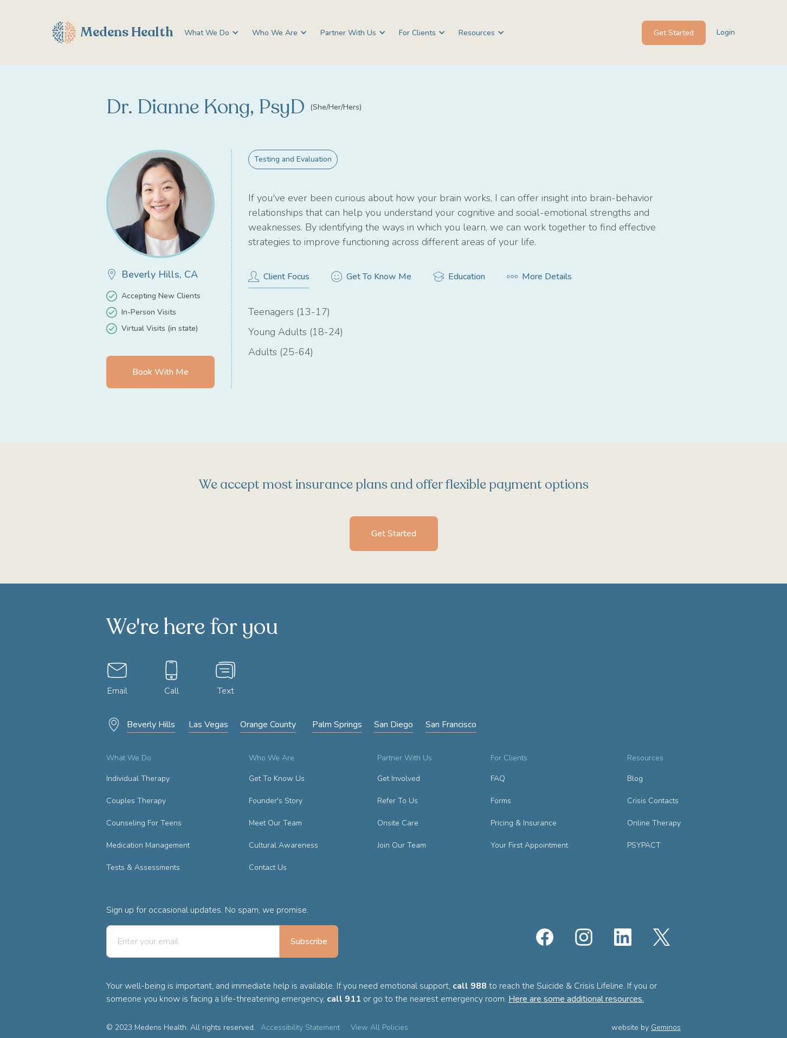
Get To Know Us (277, 778)
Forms (501, 801)
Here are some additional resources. (576, 999)
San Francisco (450, 725)
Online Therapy (654, 823)
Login (726, 32)
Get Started (674, 33)
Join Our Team (401, 845)
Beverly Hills (151, 725)
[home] (112, 32)
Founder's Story (275, 801)
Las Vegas (208, 725)
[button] (207, 32)
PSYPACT (644, 845)
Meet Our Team (275, 823)
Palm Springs (337, 725)
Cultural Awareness (283, 845)
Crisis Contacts (653, 801)
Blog (635, 778)
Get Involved (398, 778)
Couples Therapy (136, 801)
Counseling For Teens (144, 823)
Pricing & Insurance (524, 823)
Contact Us (268, 867)
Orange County (268, 725)
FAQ (498, 778)
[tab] (278, 280)
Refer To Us (397, 801)
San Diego (393, 725)
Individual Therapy (138, 778)
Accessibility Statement (300, 1027)
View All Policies (379, 1027)
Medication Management (148, 845)
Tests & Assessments (143, 867)
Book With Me (160, 372)
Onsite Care (397, 823)
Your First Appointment (529, 845)
